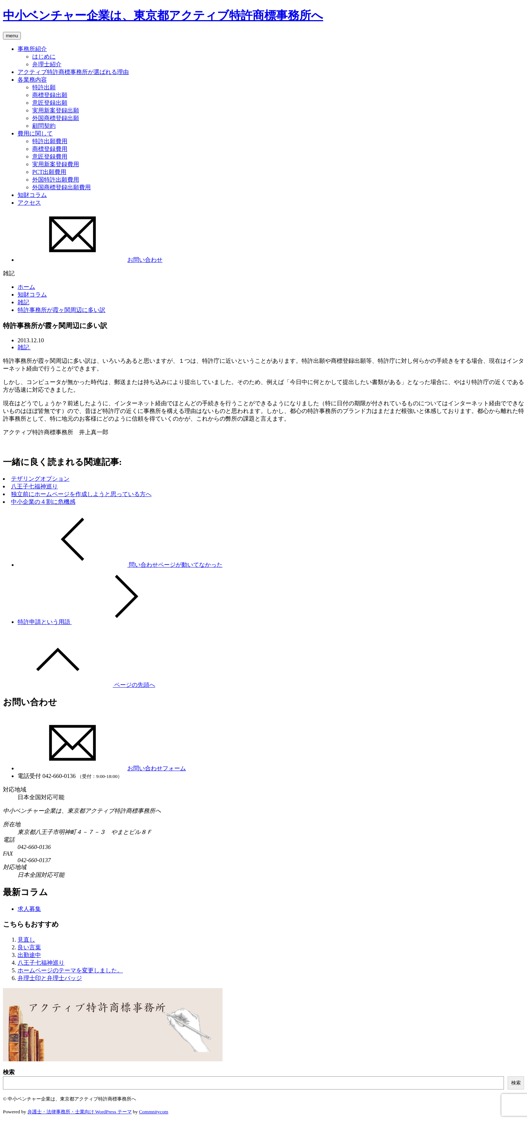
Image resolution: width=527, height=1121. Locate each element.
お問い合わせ (90, 260)
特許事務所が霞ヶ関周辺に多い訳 (61, 310)
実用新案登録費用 (55, 164)
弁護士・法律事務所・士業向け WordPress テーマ (79, 1111)
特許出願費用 (49, 141)
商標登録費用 (49, 149)
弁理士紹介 (46, 64)
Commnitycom (153, 1111)
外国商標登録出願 (55, 118)
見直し (26, 939)
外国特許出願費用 (55, 179)
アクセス (29, 203)
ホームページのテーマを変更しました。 (70, 970)
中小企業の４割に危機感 (43, 502)
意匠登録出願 (49, 103)
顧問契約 (44, 126)
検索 (9, 1072)
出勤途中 (29, 955)
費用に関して (35, 133)
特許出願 (44, 87)
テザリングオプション (40, 479)
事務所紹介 (32, 49)
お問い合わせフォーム (102, 768)
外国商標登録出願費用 (61, 187)
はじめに (44, 56)
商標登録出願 (49, 95)
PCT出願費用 (49, 172)
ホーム (26, 287)
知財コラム (32, 195)
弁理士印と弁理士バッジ (50, 978)
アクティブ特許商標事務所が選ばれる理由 (73, 72)
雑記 (23, 302)
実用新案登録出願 (55, 110)
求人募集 (29, 909)
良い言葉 (29, 947)
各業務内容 (32, 80)
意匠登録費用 (49, 156)
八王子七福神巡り (34, 486)
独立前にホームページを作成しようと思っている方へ (81, 494)
